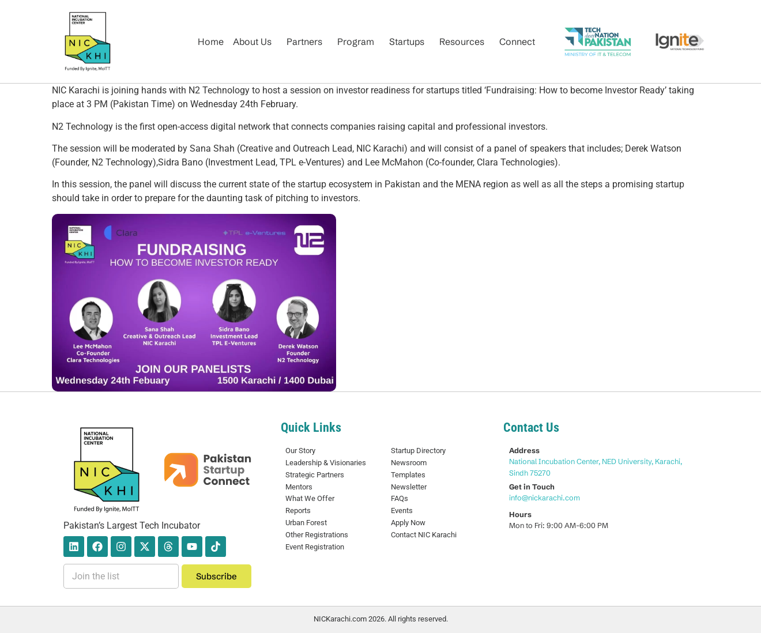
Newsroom (409, 462)
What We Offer (309, 498)
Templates (408, 474)
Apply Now (408, 522)
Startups (406, 41)
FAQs (399, 498)
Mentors (298, 487)
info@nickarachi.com (544, 497)
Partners (304, 41)
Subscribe (216, 576)
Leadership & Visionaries (325, 462)
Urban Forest (306, 522)
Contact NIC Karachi (424, 534)
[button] (255, 41)
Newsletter (409, 487)
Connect (517, 41)
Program (355, 41)
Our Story (300, 450)
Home (211, 41)
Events (402, 510)
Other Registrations (316, 534)
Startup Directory (418, 450)
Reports (298, 510)
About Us (252, 41)
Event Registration (314, 546)
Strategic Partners (314, 474)
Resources (461, 41)
